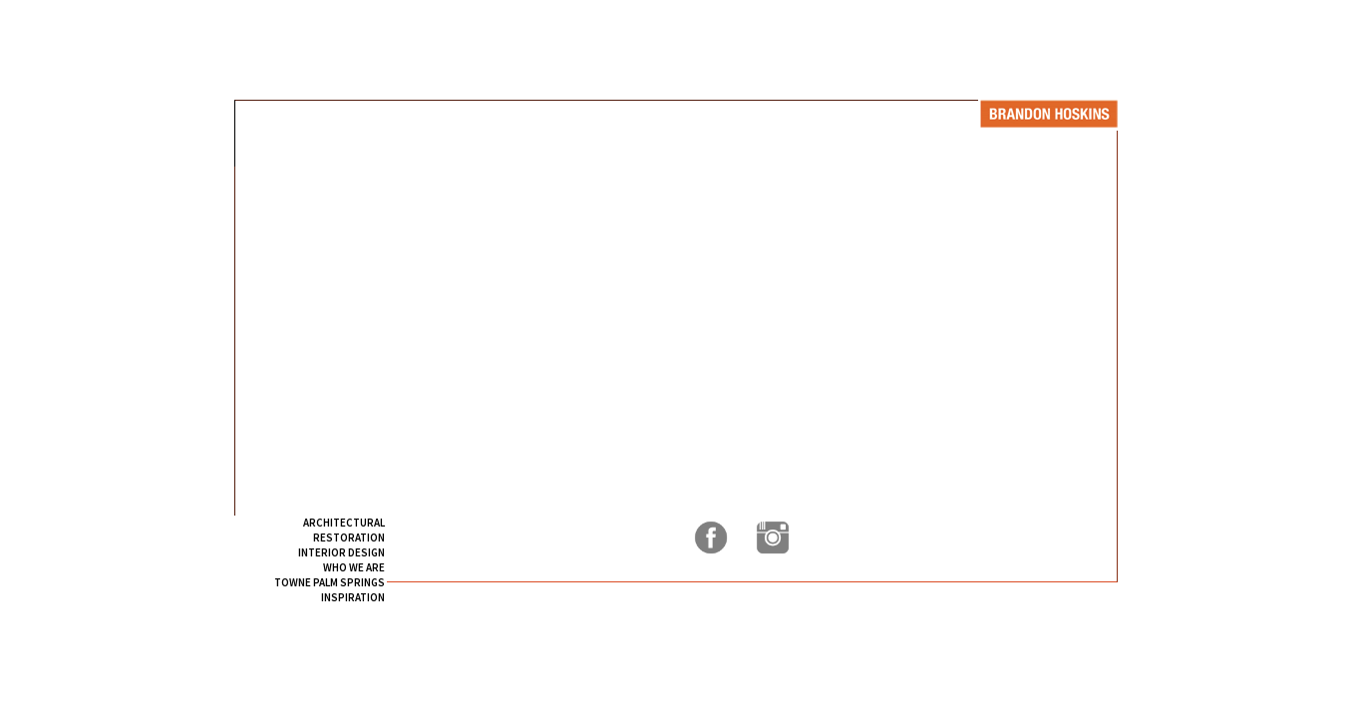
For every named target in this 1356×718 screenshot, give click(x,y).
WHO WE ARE (354, 567)
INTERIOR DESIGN (341, 552)
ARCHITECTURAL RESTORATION (344, 530)
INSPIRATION (353, 597)
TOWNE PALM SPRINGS (329, 582)
